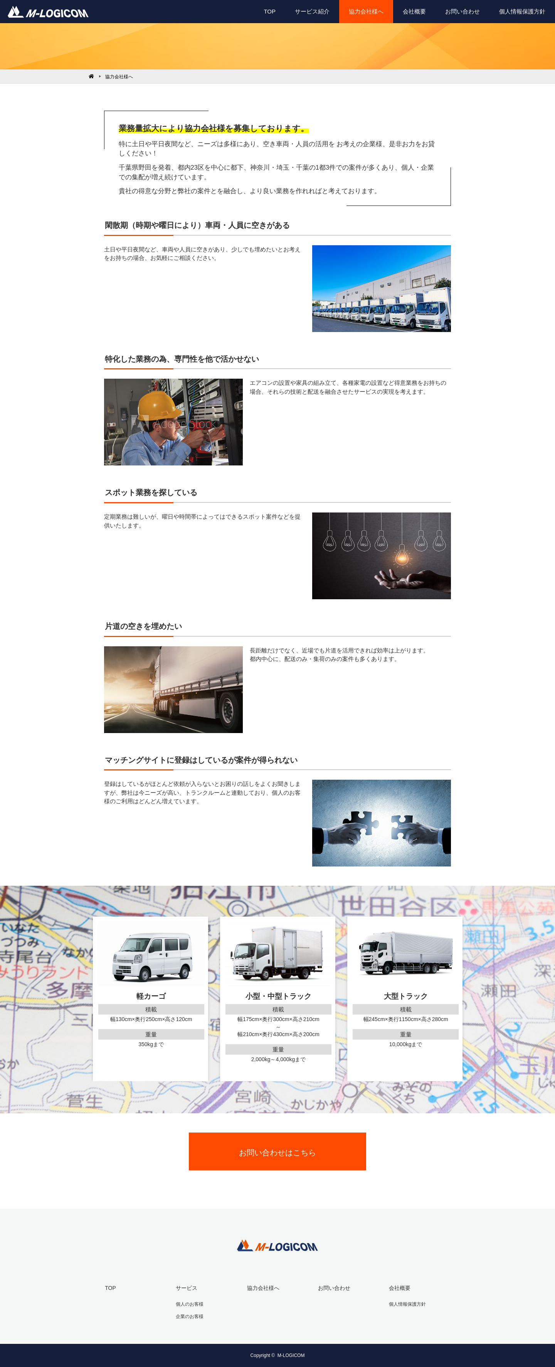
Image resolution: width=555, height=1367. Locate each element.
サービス (186, 1288)
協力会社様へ (366, 11)
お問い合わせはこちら (277, 1152)
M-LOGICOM (291, 1355)
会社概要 (414, 11)
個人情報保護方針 (522, 11)
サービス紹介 (312, 11)
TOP (270, 11)
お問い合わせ (462, 11)
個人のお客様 (190, 1303)
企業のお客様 (190, 1316)
